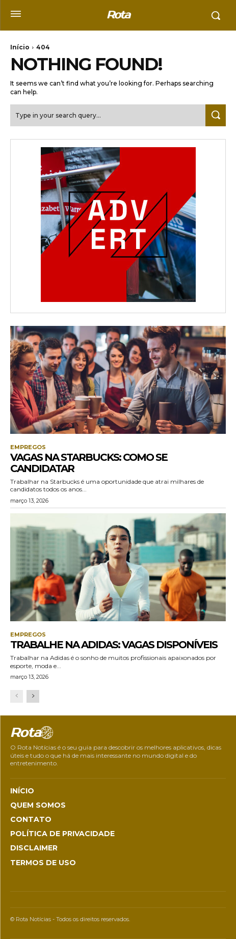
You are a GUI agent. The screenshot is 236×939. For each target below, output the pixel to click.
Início (20, 47)
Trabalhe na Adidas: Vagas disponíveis (113, 645)
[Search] (215, 115)
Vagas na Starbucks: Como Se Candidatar (88, 463)
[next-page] (33, 696)
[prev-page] (16, 696)
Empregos (28, 447)
